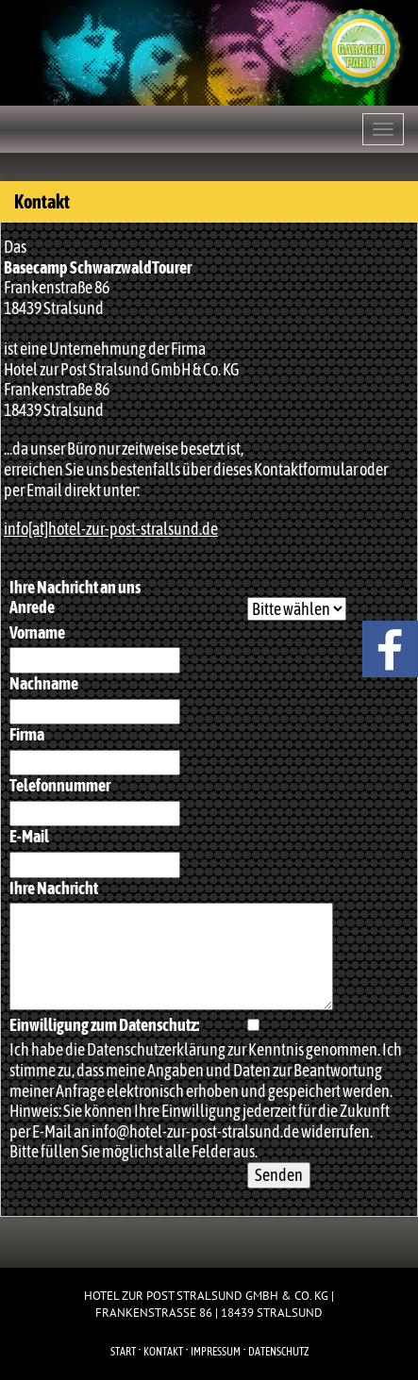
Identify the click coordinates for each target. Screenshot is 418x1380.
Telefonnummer (59, 785)
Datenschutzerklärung (156, 1049)
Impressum (216, 1351)
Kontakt (163, 1351)
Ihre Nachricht (53, 888)
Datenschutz (278, 1351)
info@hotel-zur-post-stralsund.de (195, 1131)
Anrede (32, 607)
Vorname (37, 632)
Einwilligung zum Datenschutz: (104, 1025)
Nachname (43, 683)
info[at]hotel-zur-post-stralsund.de (111, 529)
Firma (26, 734)
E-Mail (29, 836)
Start (123, 1351)
